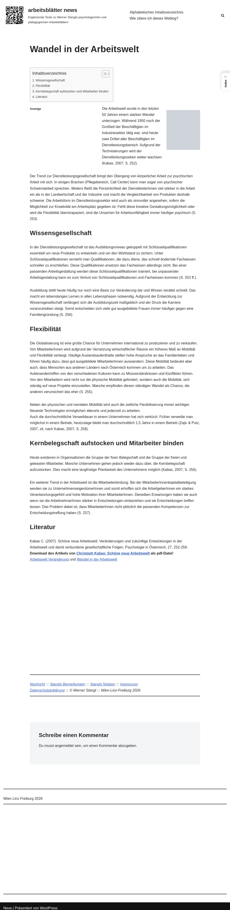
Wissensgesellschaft (50, 80)
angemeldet (64, 741)
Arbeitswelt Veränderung (49, 555)
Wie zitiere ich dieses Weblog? (154, 18)
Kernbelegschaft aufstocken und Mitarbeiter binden (72, 91)
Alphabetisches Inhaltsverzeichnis (157, 12)
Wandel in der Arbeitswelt (97, 555)
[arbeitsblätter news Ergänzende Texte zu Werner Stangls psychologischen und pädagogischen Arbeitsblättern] (62, 15)
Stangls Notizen (102, 680)
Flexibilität (43, 86)
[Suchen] (222, 15)
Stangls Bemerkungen (67, 680)
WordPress (49, 904)
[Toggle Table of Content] (104, 74)
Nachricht (37, 680)
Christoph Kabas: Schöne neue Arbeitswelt (113, 549)
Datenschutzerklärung (47, 686)
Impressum (129, 680)
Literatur (42, 97)
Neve (7, 904)
